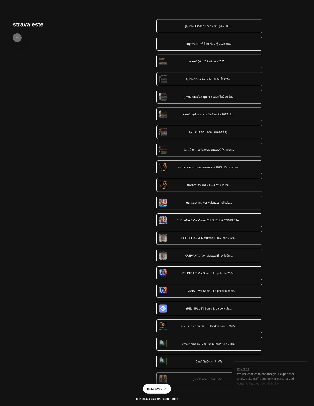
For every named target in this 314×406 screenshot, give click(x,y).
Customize (247, 393)
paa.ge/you (157, 389)
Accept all (269, 393)
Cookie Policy (270, 383)
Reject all (243, 369)
